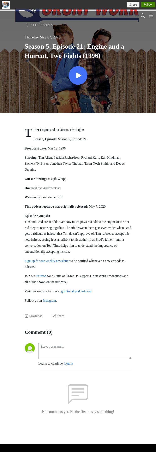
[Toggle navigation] (151, 15)
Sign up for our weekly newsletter (47, 261)
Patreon (41, 276)
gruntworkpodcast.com (75, 291)
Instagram (49, 300)
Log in (68, 363)
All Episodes (39, 25)
